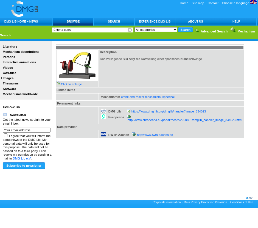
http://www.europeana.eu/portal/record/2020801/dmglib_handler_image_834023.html (185, 120)
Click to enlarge (71, 84)
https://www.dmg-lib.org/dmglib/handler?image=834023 (168, 111)
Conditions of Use (241, 202)
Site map (198, 3)
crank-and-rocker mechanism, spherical (148, 96)
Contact (212, 3)
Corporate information (167, 202)
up (251, 197)
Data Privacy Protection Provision (205, 202)
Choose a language (239, 3)
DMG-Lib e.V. (22, 158)
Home (184, 3)
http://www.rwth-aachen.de (155, 134)
